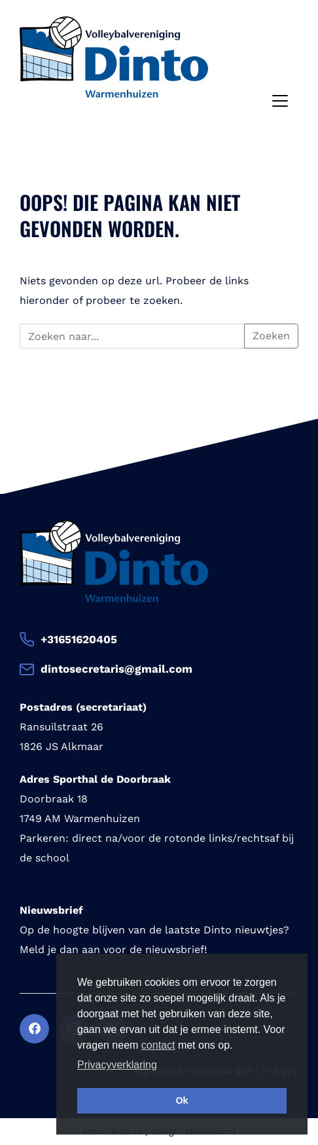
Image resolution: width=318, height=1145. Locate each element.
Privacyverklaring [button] (117, 1064)
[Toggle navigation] (280, 101)
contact (158, 1045)
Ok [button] (181, 1100)
